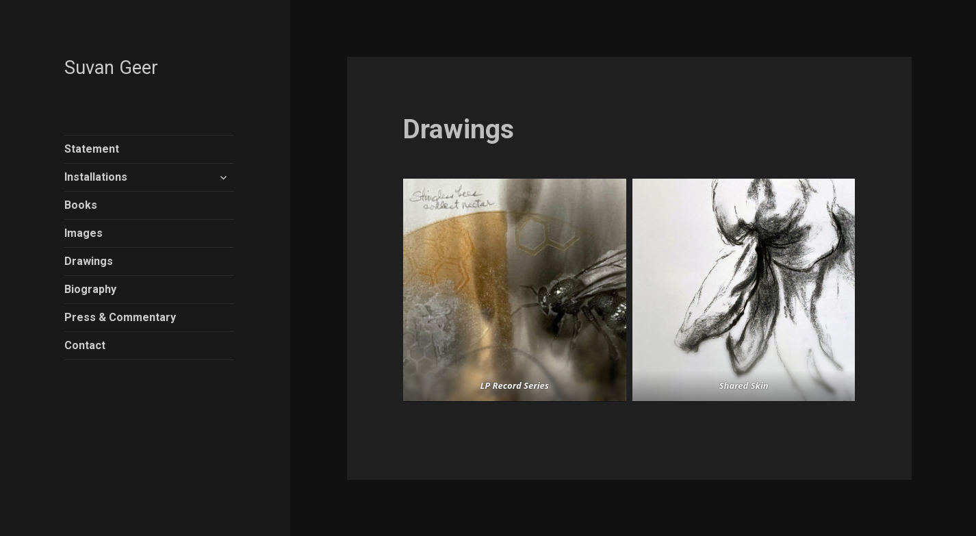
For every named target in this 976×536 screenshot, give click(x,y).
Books (80, 205)
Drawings (88, 261)
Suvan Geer (111, 68)
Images (83, 233)
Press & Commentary (120, 317)
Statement (91, 148)
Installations (95, 176)
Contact (84, 345)
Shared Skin (744, 385)
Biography (90, 289)
